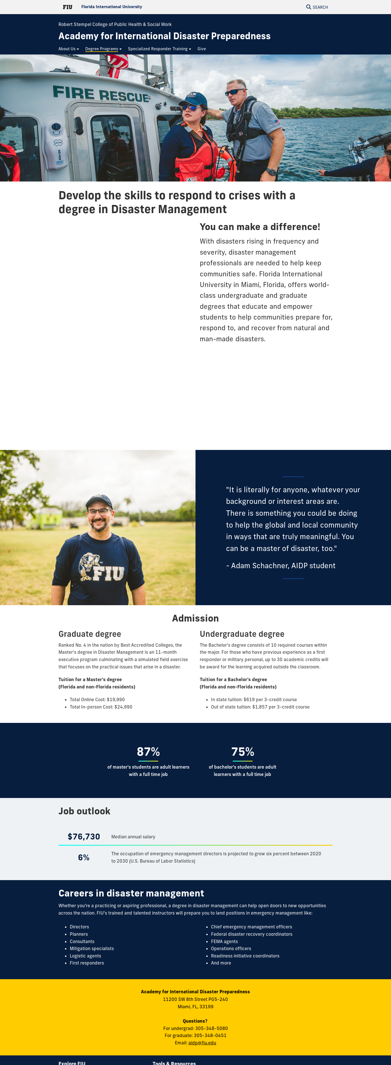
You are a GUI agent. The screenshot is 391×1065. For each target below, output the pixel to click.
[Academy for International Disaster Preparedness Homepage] (164, 36)
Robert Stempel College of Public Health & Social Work (115, 24)
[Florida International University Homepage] (127, 7)
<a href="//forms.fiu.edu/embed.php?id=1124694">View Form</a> (124, 330)
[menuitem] (69, 48)
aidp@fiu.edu (202, 1043)
